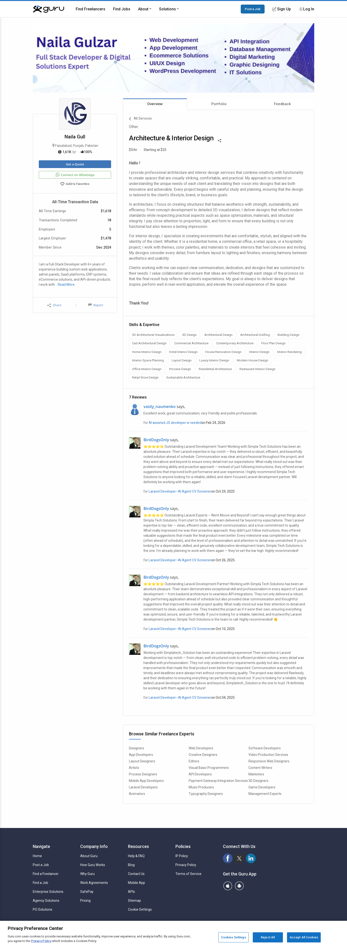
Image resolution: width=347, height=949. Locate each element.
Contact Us (136, 874)
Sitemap (134, 900)
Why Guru (87, 874)
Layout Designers (142, 761)
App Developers (141, 755)
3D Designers (258, 781)
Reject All (268, 937)
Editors (194, 761)
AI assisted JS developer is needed (175, 423)
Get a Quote (75, 164)
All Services (140, 119)
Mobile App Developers (146, 781)
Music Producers (201, 787)
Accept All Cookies (304, 937)
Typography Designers (206, 794)
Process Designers (143, 774)
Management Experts (264, 794)
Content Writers (260, 768)
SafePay (86, 892)
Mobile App (136, 883)
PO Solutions (42, 909)
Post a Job (252, 9)
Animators (137, 794)
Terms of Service (188, 874)
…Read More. (65, 284)
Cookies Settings (233, 937)
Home (37, 856)
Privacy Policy (185, 865)
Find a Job (40, 883)
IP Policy (181, 856)
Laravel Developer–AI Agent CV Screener (180, 491)
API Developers (200, 774)
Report (95, 305)
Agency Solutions (46, 900)
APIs (131, 892)
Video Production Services (268, 755)
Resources (138, 846)
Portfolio (219, 104)
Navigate (41, 846)
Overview (155, 104)
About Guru (89, 856)
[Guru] (48, 9)
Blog (131, 865)
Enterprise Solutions (48, 892)
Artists (134, 768)
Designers (136, 748)
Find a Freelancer (46, 874)
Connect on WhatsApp (75, 175)
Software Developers (264, 748)
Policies (183, 846)
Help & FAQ (136, 856)
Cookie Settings (140, 909)
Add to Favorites (74, 184)
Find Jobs (121, 9)
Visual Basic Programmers (209, 768)
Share (54, 305)
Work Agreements (94, 883)
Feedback (282, 104)
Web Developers (201, 748)
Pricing (85, 900)
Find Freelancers (90, 9)
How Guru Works (92, 865)
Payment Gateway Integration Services (218, 781)
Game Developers (261, 787)
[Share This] (219, 140)
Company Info (94, 846)
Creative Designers (203, 755)
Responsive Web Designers (268, 761)
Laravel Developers (143, 787)
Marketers (256, 774)
